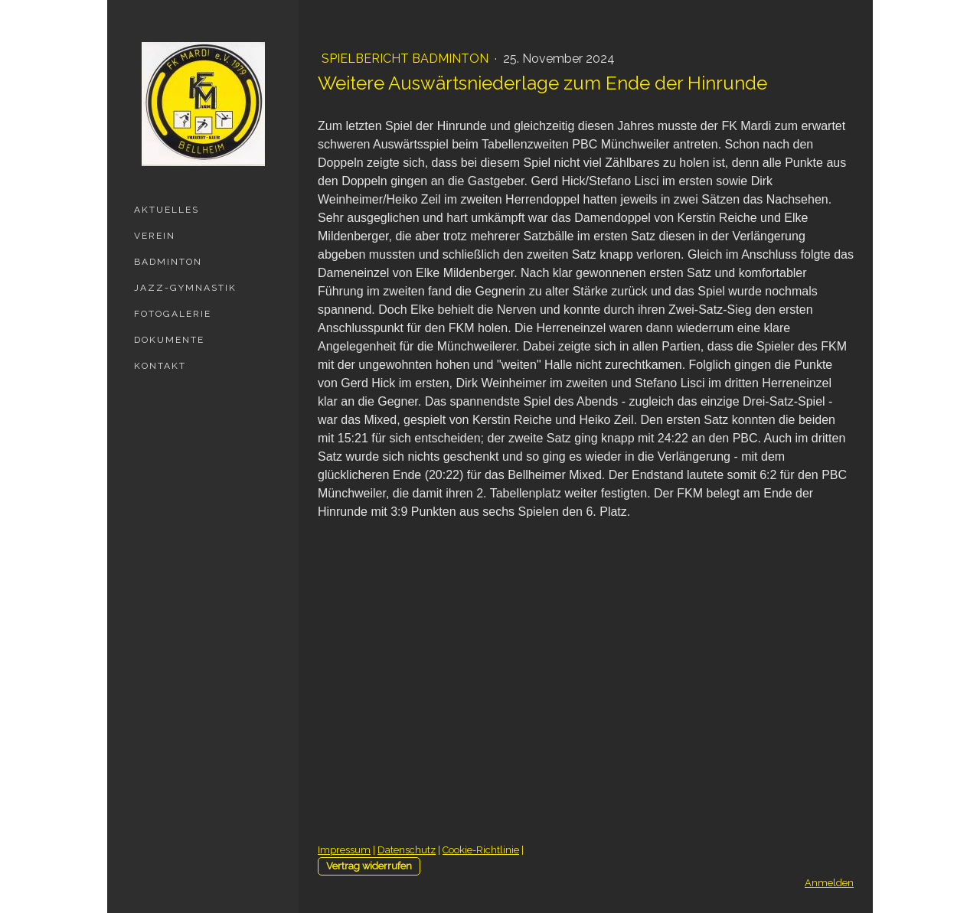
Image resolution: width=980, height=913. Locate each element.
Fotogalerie (172, 313)
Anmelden (829, 883)
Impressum (344, 850)
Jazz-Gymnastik (185, 287)
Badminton (168, 261)
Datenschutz (406, 850)
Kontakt (160, 365)
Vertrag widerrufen (369, 866)
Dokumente (169, 339)
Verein (154, 235)
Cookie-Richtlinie (481, 850)
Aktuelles (166, 209)
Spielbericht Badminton (407, 58)
